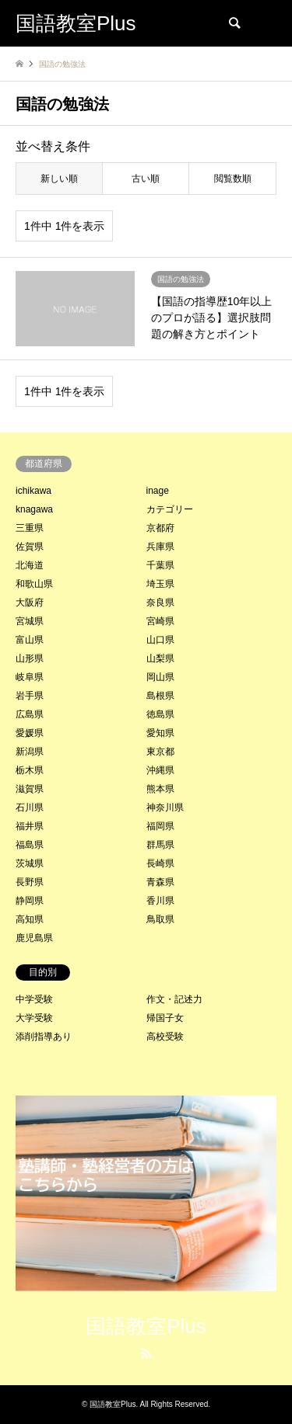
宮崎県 (160, 621)
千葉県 (160, 565)
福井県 (30, 826)
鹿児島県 (34, 938)
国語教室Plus (146, 1326)
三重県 (30, 528)
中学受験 (34, 999)
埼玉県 (160, 583)
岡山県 (160, 677)
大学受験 (34, 1017)
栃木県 (30, 770)
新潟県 (30, 751)
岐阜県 (30, 677)
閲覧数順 (233, 178)
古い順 (146, 178)
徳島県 (160, 714)
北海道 (30, 565)
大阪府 (30, 602)
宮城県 (30, 621)
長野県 (30, 882)
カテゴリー (169, 509)
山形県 (30, 658)
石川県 (30, 807)
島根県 (160, 695)
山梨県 (160, 658)
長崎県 (160, 863)
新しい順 (59, 178)
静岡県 (30, 900)
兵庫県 (160, 546)
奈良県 (160, 602)
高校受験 (165, 1036)
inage (157, 490)
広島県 (30, 714)
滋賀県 (30, 788)
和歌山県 (34, 583)
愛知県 (160, 733)
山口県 (160, 639)
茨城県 (30, 863)
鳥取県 (160, 919)
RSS (146, 1353)
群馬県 (160, 844)
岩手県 (30, 695)
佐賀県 (30, 546)
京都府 (160, 528)
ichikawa (33, 490)
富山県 (30, 639)
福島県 (30, 844)
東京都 (160, 751)
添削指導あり (44, 1036)
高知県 (30, 919)
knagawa (34, 509)
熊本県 (160, 788)
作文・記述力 (174, 999)
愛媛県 (30, 733)
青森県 (160, 882)
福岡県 (160, 826)
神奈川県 (165, 807)
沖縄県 (160, 770)
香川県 (160, 900)
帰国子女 (165, 1017)
